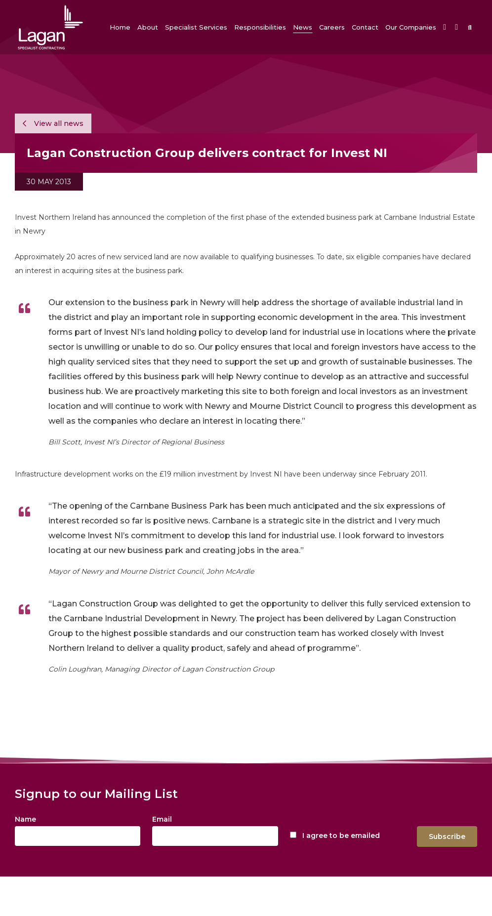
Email (162, 819)
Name (25, 819)
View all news (53, 123)
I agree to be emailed (341, 835)
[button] (148, 27)
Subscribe (447, 836)
